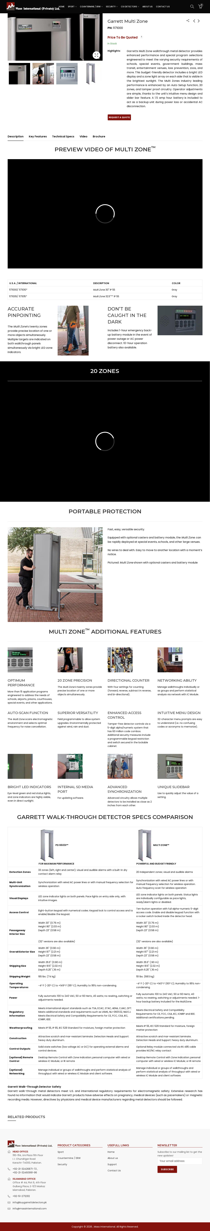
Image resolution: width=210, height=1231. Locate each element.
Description (15, 136)
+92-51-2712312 (21, 1196)
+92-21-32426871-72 (25, 1169)
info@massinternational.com (30, 1208)
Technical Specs (63, 136)
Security (62, 1164)
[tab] (15, 137)
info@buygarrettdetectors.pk (30, 1202)
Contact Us (114, 1170)
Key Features (38, 136)
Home (111, 1152)
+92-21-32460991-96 (25, 1172)
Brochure (99, 136)
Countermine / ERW (69, 1158)
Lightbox (96, 55)
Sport (61, 1152)
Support (112, 1164)
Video (83, 136)
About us (113, 1158)
